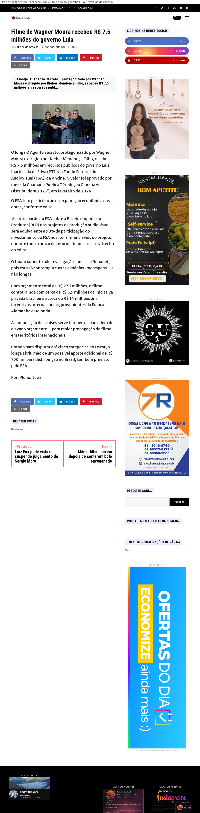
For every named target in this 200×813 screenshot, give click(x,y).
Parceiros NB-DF (61, 7)
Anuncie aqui (85, 7)
